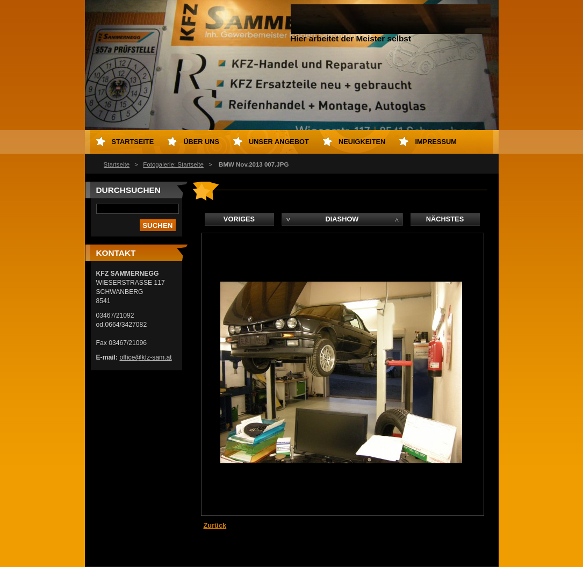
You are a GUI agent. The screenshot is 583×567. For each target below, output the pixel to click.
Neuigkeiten (362, 142)
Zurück (215, 525)
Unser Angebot (279, 142)
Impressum (436, 142)
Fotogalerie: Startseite (173, 164)
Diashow (342, 219)
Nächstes (445, 219)
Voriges (239, 219)
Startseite (117, 164)
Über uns (201, 142)
